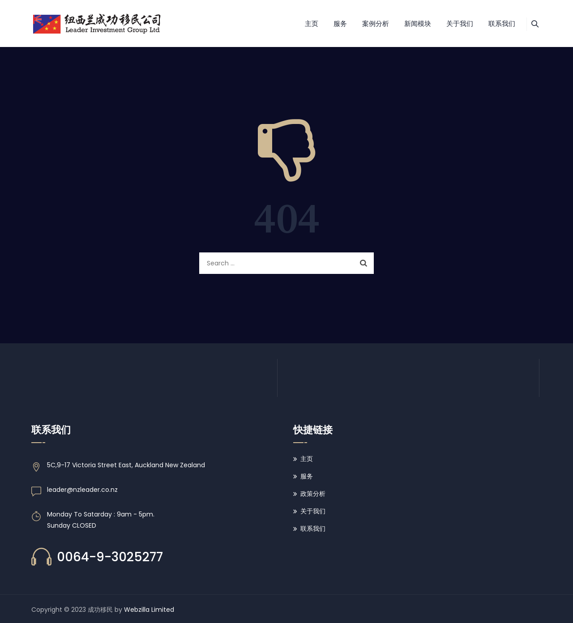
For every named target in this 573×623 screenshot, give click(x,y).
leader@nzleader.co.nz (82, 489)
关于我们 (449, 23)
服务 (330, 23)
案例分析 (365, 23)
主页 (301, 23)
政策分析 (312, 493)
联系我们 (491, 23)
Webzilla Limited (149, 609)
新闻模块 (407, 23)
